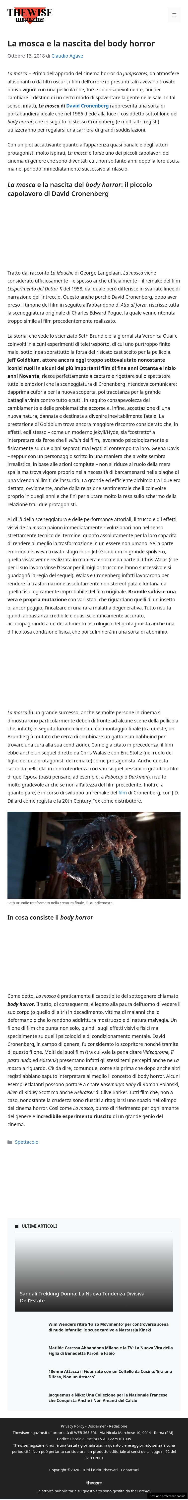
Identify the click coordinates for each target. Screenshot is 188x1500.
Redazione (118, 1426)
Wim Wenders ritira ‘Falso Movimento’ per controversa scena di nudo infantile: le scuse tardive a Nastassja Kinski (109, 1326)
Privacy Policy (72, 1426)
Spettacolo (26, 1142)
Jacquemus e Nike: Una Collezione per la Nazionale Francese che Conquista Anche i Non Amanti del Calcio (108, 1397)
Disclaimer (96, 1426)
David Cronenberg (87, 106)
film (123, 792)
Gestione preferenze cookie (167, 1496)
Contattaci (130, 1469)
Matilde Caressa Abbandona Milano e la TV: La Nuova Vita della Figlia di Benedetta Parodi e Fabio (111, 1350)
